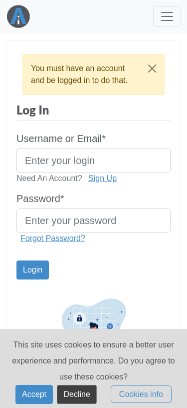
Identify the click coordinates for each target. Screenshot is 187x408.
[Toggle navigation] (167, 16)
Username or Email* (61, 138)
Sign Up (102, 178)
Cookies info (141, 398)
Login (32, 270)
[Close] (152, 68)
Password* (40, 198)
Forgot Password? (52, 238)
